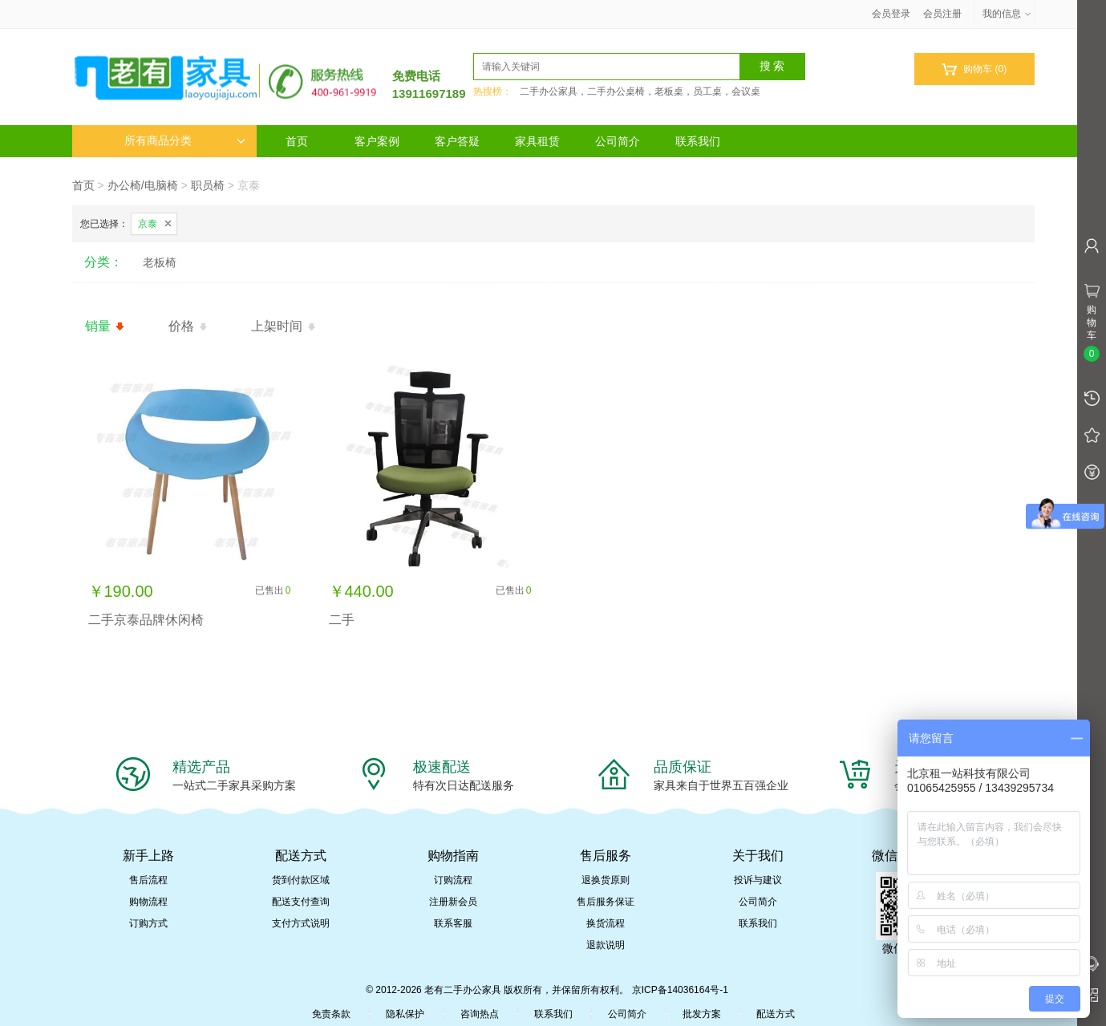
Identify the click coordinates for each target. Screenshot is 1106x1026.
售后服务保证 (605, 901)
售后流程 (148, 880)
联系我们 (697, 141)
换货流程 (605, 923)
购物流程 (148, 901)
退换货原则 (605, 880)
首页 (297, 141)
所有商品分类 (184, 141)
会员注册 (942, 13)
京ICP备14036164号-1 (680, 990)
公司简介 (617, 141)
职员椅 (208, 185)
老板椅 (159, 262)
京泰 (147, 223)
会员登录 (891, 13)
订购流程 (453, 880)
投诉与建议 (758, 880)
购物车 (974, 69)
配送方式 (775, 1014)
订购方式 (148, 923)
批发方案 (702, 1014)
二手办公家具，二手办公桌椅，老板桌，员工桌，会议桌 (640, 91)
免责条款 (331, 1014)
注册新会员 (453, 901)
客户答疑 (457, 141)
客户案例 (376, 141)
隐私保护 (405, 1014)
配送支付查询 (301, 901)
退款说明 (605, 945)
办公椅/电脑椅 (142, 185)
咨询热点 (479, 1014)
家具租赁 (537, 141)
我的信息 (1007, 13)
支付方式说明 (301, 923)
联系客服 (453, 923)
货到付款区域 (301, 880)
